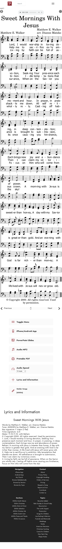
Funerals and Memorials (42, 523)
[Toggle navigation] (53, 3)
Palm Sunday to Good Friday (43, 508)
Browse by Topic (19, 489)
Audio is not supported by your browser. (31, 12)
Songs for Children (43, 518)
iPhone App (19, 477)
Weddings (42, 526)
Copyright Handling (42, 482)
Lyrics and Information (27, 379)
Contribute (42, 495)
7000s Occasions (19, 523)
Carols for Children (43, 536)
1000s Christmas (19, 508)
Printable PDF (23, 358)
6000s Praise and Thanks (19, 521)
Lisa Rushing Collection (42, 521)
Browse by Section (19, 487)
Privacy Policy (42, 479)
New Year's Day (43, 539)
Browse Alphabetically (19, 484)
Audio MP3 (22, 349)
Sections (19, 502)
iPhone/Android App (27, 331)
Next (50, 308)
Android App (19, 479)
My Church (19, 482)
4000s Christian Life (19, 516)
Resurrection (43, 511)
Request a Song (43, 489)
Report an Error (43, 492)
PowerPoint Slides (25, 340)
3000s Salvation (19, 513)
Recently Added (43, 505)
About (43, 477)
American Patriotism (42, 531)
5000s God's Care (19, 518)
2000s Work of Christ (19, 511)
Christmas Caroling (43, 533)
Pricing (42, 487)
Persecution (42, 516)
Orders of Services (43, 484)
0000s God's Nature (19, 505)
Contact (43, 474)
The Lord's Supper (43, 513)
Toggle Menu (23, 321)
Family (43, 528)
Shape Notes (43, 541)
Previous (8, 308)
